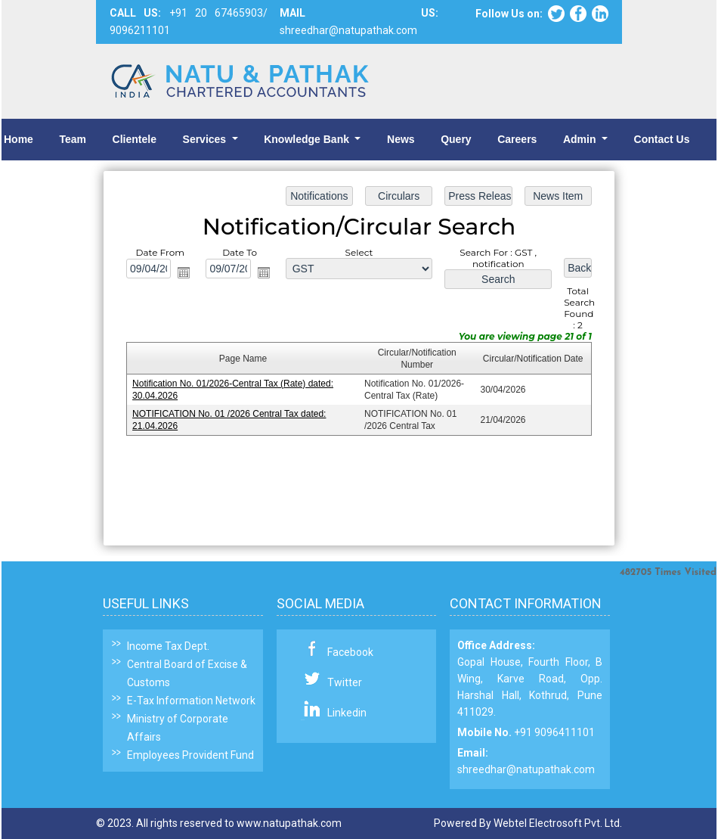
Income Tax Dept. (168, 646)
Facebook (350, 652)
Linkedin (347, 713)
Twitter (344, 682)
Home (18, 139)
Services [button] (206, 139)
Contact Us (662, 139)
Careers (517, 139)
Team (72, 139)
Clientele (134, 139)
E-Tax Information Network (191, 701)
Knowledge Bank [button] (308, 139)
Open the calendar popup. (183, 272)
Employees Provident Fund (190, 755)
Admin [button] (581, 139)
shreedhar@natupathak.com (526, 769)
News (401, 139)
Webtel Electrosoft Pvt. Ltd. (558, 823)
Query (456, 139)
